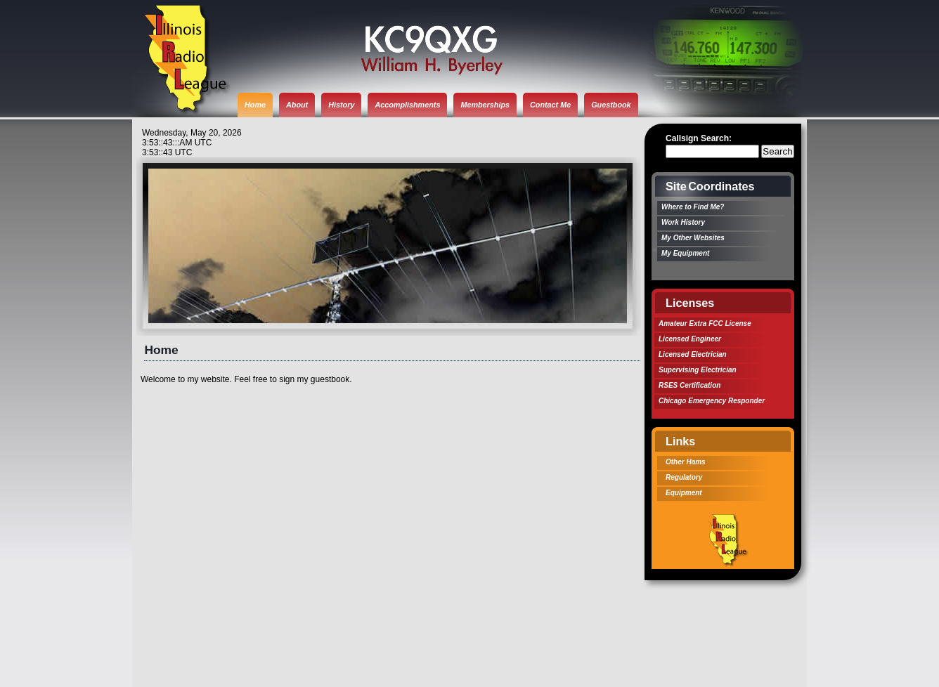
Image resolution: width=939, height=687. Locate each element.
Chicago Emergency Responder (712, 401)
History (341, 104)
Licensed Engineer (690, 339)
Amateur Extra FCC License (705, 323)
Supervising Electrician (698, 370)
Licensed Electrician (693, 354)
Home (255, 104)
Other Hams (686, 462)
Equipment (684, 493)
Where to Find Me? (692, 207)
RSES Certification (689, 385)
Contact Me (550, 104)
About (297, 104)
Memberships (485, 104)
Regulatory (684, 477)
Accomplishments (407, 104)
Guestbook (610, 104)
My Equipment (685, 253)
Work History (683, 222)
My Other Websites (693, 238)
